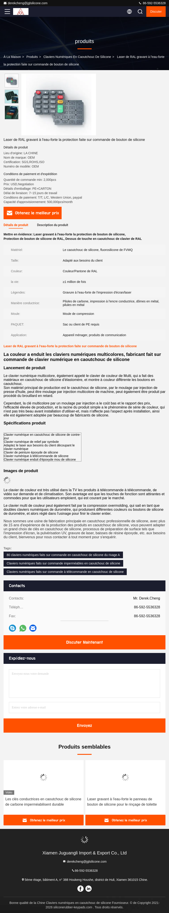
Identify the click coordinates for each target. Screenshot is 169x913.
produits (32, 57)
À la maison (12, 57)
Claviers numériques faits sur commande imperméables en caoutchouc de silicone (63, 563)
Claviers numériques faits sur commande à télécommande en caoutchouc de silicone (65, 572)
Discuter (156, 11)
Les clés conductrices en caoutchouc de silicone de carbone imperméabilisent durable (43, 801)
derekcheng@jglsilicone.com (25, 3)
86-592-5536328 (152, 3)
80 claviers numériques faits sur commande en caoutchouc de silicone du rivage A (63, 555)
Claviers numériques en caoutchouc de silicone (77, 57)
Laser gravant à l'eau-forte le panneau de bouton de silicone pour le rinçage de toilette (122, 801)
